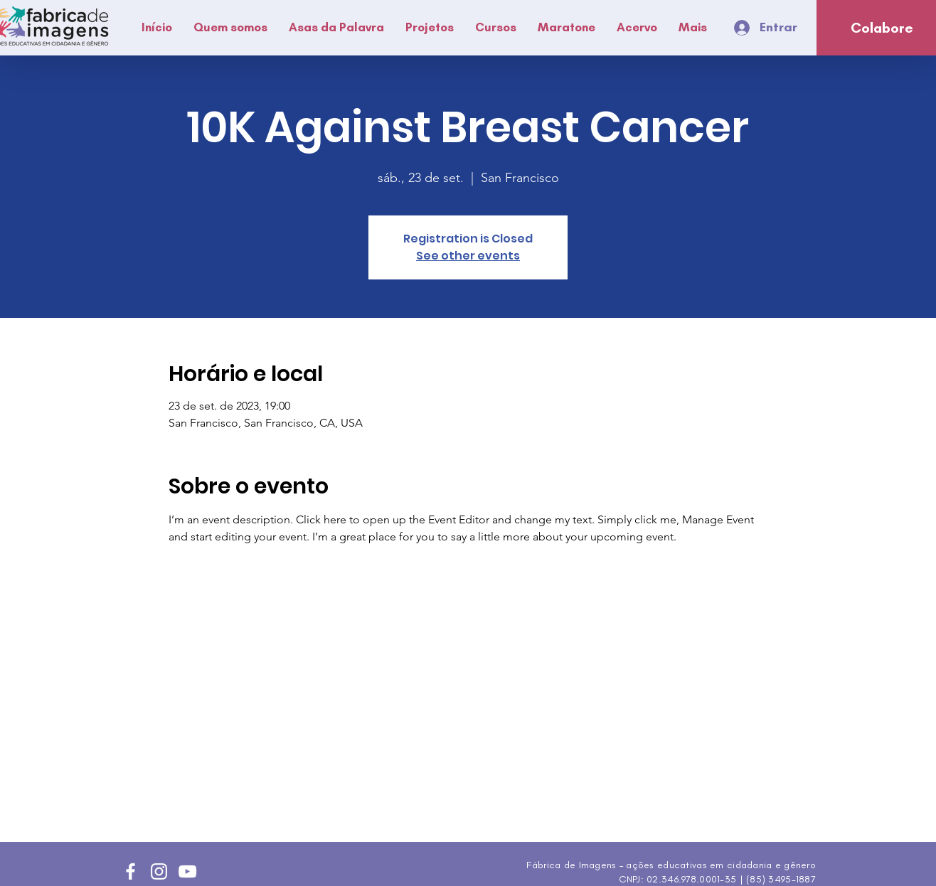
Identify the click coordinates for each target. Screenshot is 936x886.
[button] (230, 27)
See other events (468, 255)
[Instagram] (159, 871)
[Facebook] (130, 871)
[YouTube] (187, 871)
